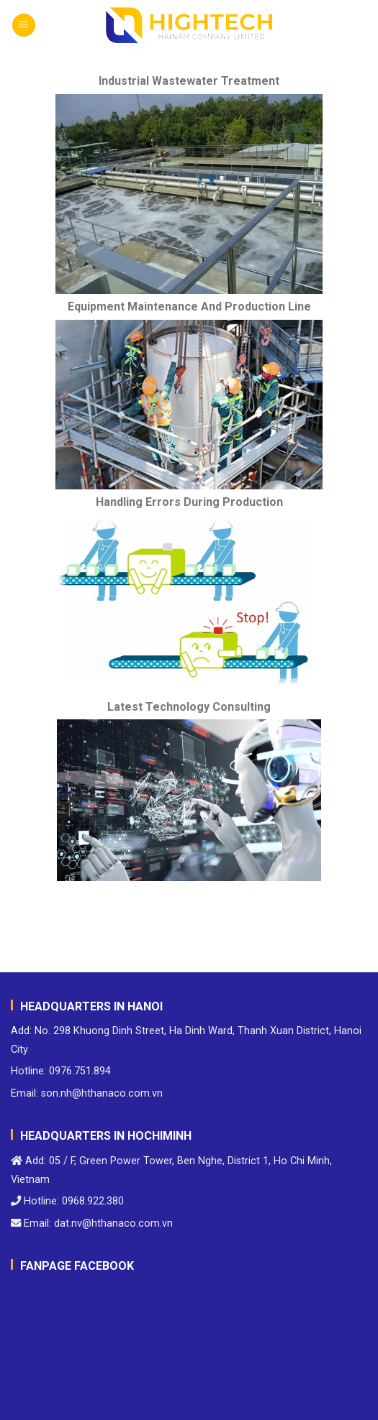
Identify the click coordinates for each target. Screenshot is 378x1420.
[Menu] (23, 25)
